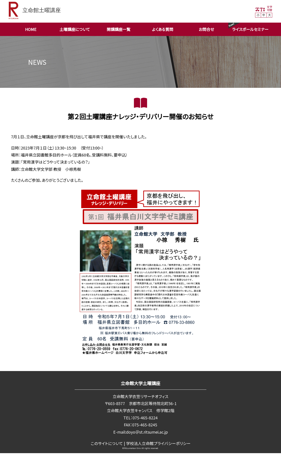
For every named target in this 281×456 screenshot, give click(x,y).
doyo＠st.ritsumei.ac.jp (147, 432)
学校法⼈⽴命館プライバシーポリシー (158, 443)
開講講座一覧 (118, 29)
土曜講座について (74, 29)
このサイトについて (107, 443)
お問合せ (206, 29)
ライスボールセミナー (250, 29)
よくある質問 (162, 29)
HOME (30, 29)
